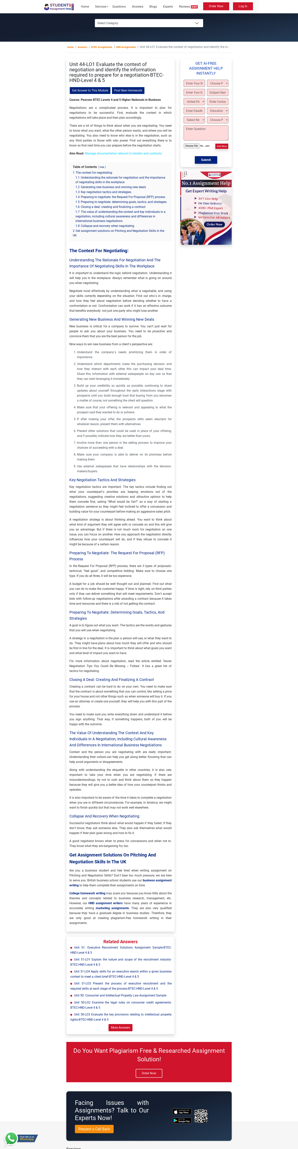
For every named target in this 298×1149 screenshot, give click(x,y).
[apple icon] (181, 1112)
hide (102, 167)
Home (85, 6)
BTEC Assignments (101, 47)
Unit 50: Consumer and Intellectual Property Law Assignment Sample (120, 995)
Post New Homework (128, 90)
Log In (243, 6)
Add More (222, 146)
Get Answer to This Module (90, 90)
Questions (119, 6)
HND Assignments (126, 47)
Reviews (188, 7)
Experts (168, 6)
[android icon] (181, 1121)
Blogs (153, 6)
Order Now (216, 6)
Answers (137, 6)
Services (100, 6)
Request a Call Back (94, 1129)
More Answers (120, 1027)
